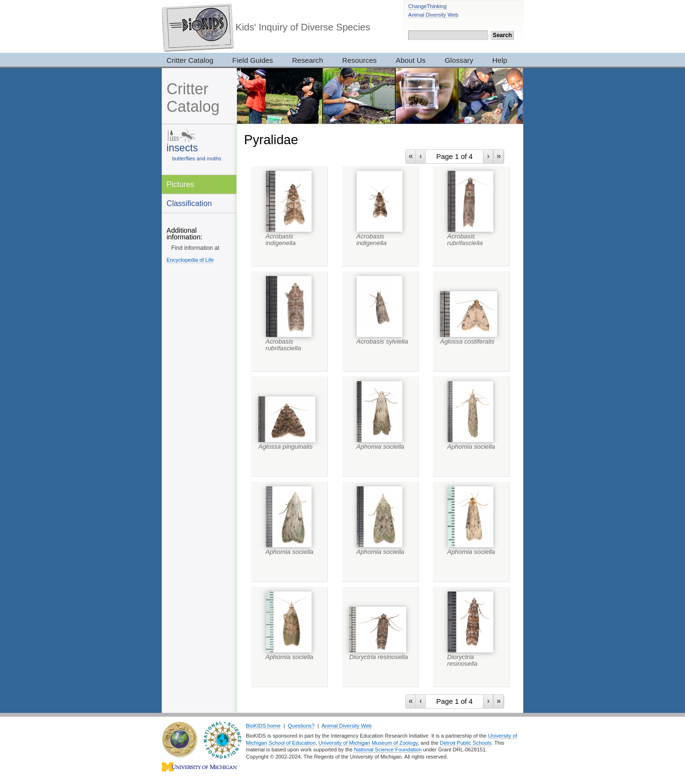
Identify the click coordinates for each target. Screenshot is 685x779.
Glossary (459, 60)
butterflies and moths (196, 158)
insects (182, 147)
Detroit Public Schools (465, 743)
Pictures (180, 184)
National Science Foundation (387, 749)
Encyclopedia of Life (190, 260)
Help (499, 60)
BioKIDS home (263, 726)
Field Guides (252, 60)
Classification (189, 203)
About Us (411, 60)
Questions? (301, 726)
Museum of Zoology (395, 743)
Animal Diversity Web (433, 15)
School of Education (292, 743)
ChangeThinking (427, 6)
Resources (359, 60)
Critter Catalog (189, 60)
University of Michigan (345, 743)
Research (307, 60)
